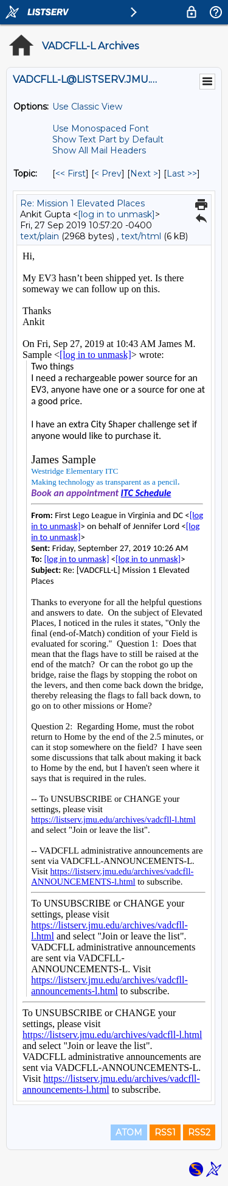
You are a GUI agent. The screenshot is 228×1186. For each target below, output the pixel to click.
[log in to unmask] (116, 214)
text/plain (39, 236)
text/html (141, 236)
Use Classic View (87, 106)
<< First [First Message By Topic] (70, 173)
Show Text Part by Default (108, 139)
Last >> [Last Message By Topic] (182, 173)
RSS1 (165, 1132)
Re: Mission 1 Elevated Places (82, 203)
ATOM (129, 1132)
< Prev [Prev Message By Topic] (108, 173)
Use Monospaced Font (100, 128)
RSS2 (199, 1132)
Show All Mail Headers (99, 150)
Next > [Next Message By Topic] (144, 173)
